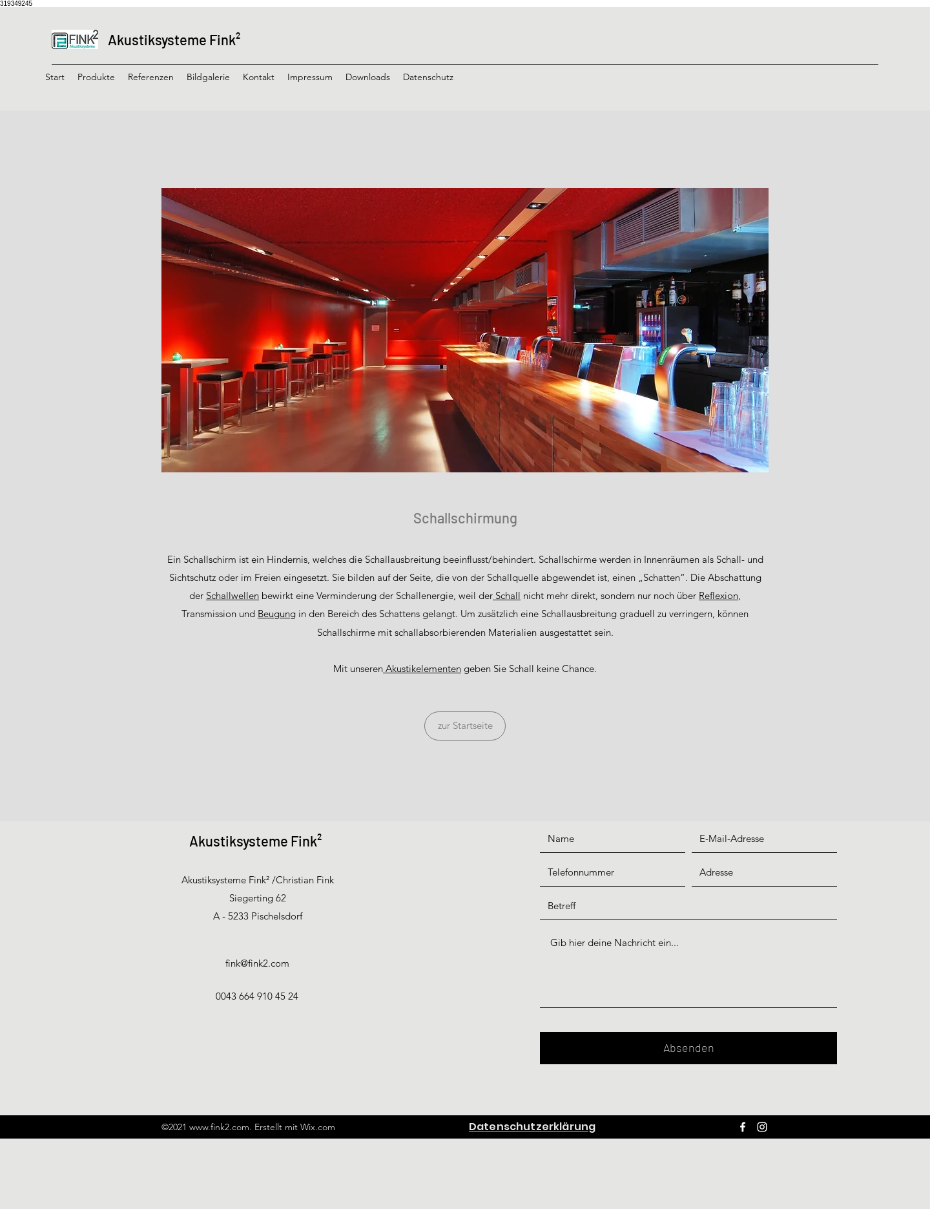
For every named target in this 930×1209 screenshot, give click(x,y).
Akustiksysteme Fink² (174, 39)
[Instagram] (762, 1126)
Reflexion (718, 595)
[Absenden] (688, 1048)
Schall (507, 595)
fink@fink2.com (257, 963)
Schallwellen (232, 595)
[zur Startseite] (465, 726)
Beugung (277, 613)
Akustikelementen (422, 668)
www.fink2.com (219, 1127)
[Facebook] (742, 1126)
